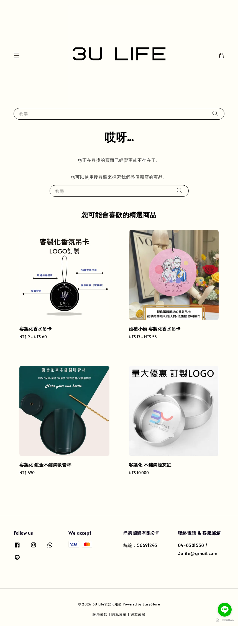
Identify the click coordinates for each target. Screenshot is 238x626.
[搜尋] (215, 113)
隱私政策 (119, 614)
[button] (17, 55)
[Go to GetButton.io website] (225, 620)
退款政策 (138, 614)
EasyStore (151, 604)
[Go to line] (225, 610)
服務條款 (100, 614)
